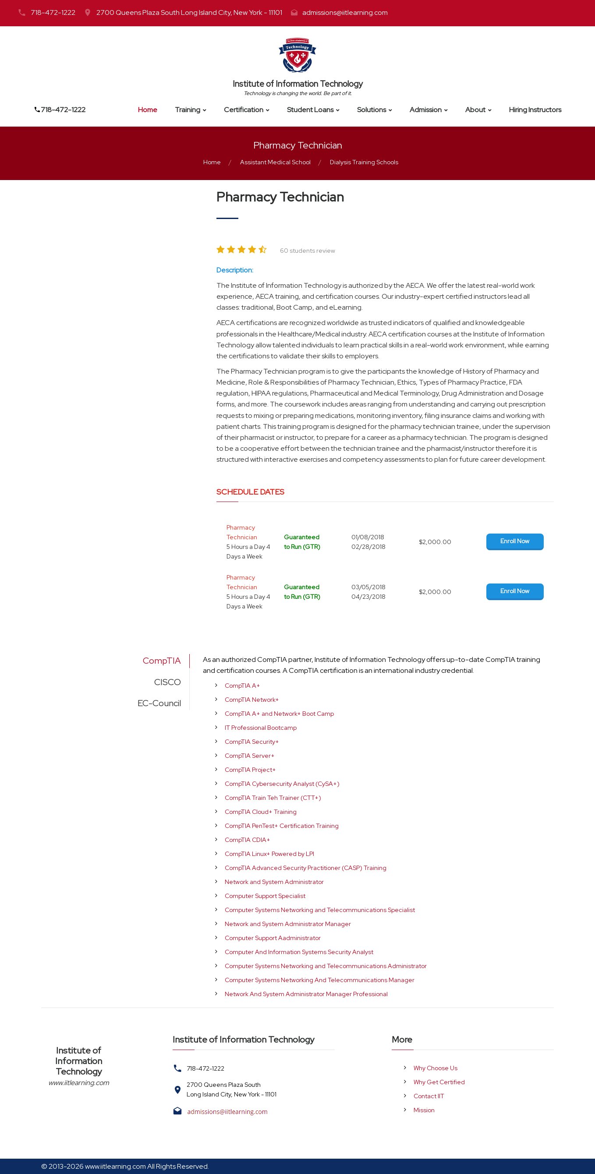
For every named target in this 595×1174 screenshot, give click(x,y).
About (475, 110)
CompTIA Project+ (250, 770)
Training (187, 110)
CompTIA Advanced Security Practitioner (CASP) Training (305, 868)
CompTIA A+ (242, 686)
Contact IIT (429, 1096)
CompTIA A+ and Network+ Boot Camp (279, 714)
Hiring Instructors (535, 110)
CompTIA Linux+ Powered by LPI (269, 854)
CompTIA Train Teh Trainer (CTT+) (273, 798)
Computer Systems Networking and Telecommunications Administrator (326, 966)
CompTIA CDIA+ (247, 840)
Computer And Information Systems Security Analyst (299, 952)
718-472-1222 (53, 12)
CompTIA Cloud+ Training (261, 812)
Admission (426, 110)
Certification (243, 110)
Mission (424, 1110)
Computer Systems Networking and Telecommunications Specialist (320, 910)
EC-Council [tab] (159, 703)
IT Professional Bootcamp (261, 728)
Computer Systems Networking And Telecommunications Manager (319, 980)
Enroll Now (514, 541)
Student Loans (310, 110)
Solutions (371, 110)
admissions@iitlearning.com (345, 12)
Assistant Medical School (275, 162)
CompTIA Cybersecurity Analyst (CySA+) (282, 784)
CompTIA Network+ (252, 700)
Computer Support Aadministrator (273, 938)
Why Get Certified (439, 1082)
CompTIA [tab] (162, 660)
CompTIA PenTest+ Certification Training (282, 826)
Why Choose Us (435, 1068)
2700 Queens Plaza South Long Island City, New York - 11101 (189, 12)
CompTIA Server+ (250, 756)
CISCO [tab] (167, 682)
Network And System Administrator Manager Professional (306, 994)
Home (147, 110)
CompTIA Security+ (252, 742)
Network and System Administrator (274, 882)
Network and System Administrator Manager (288, 924)
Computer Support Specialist (265, 896)
